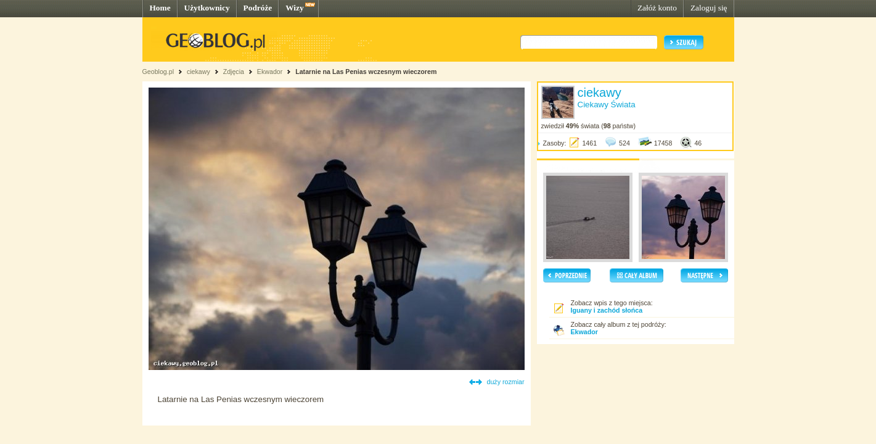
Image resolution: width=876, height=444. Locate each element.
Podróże (258, 7)
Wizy (294, 7)
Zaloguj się (708, 7)
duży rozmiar (506, 381)
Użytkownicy (207, 7)
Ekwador (269, 71)
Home (160, 7)
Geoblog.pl (158, 71)
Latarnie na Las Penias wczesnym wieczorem (365, 71)
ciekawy (198, 71)
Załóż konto (657, 7)
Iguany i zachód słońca (607, 310)
